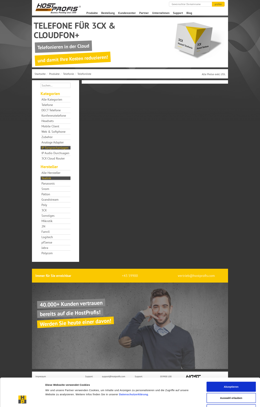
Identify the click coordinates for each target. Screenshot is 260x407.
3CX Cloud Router (53, 158)
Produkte (92, 13)
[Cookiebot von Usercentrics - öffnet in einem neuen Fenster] (22, 400)
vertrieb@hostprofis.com (196, 275)
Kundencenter (127, 13)
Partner (144, 13)
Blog (189, 13)
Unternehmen (160, 13)
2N (43, 226)
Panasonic (48, 183)
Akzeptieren (231, 361)
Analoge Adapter (52, 142)
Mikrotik (47, 221)
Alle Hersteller (50, 173)
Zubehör (47, 137)
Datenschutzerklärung (133, 369)
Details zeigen (183, 400)
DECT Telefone (51, 110)
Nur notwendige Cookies (231, 384)
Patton (45, 194)
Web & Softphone (53, 131)
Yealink (46, 178)
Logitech (47, 237)
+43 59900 (130, 275)
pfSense (46, 242)
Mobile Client (50, 126)
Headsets (47, 121)
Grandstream (50, 199)
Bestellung (108, 13)
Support (178, 13)
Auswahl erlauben (231, 373)
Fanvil (45, 231)
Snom (45, 189)
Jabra (44, 248)
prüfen (218, 4)
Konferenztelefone (53, 115)
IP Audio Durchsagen (55, 153)
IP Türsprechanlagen (54, 147)
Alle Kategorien (51, 99)
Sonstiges (48, 215)
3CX (44, 210)
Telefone (47, 105)
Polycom (47, 253)
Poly (44, 205)
